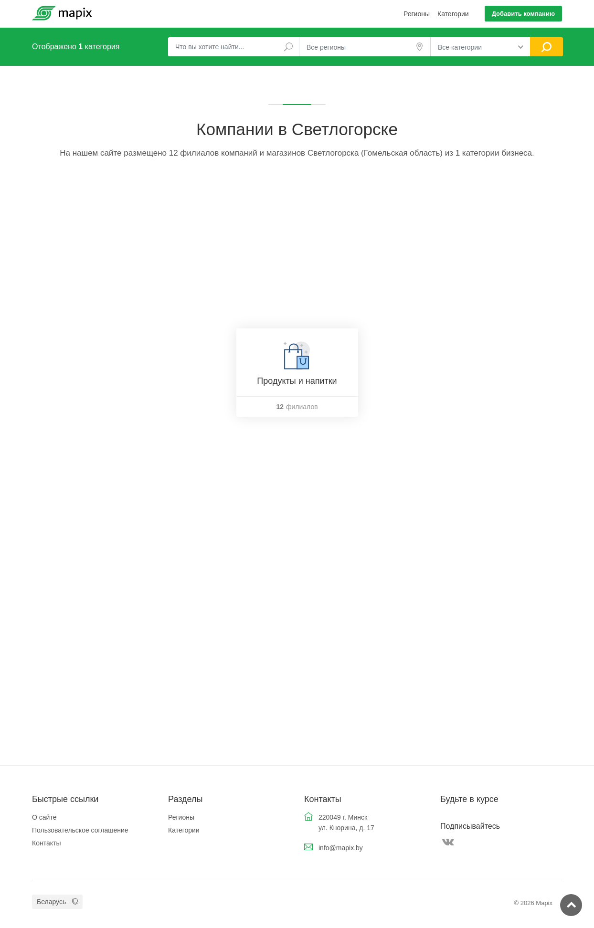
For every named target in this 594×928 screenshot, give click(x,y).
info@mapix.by (340, 848)
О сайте (44, 817)
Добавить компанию (523, 13)
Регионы (416, 14)
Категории (453, 14)
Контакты (46, 843)
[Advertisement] (297, 247)
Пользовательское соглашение (80, 830)
